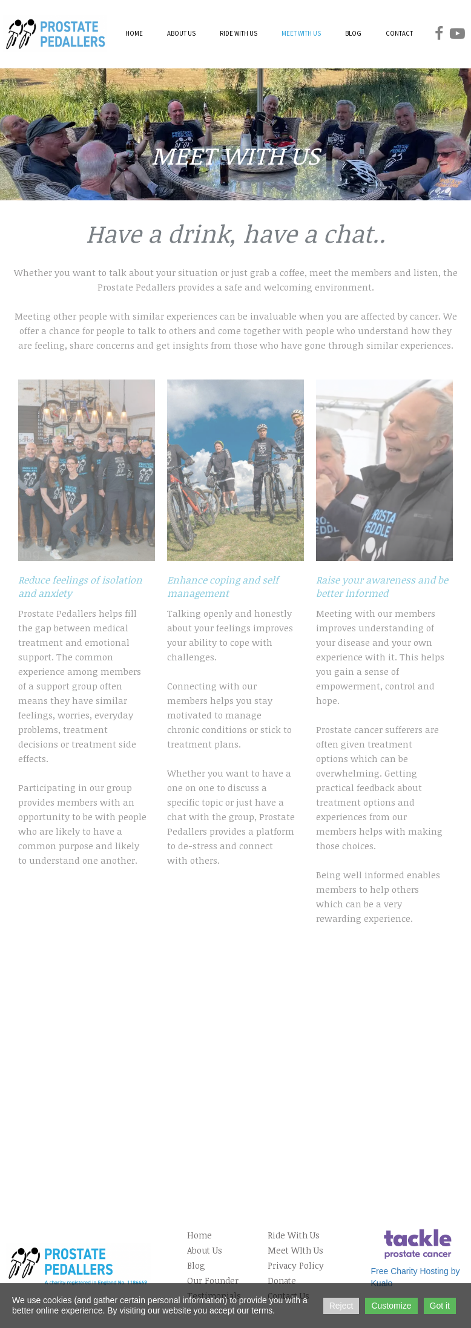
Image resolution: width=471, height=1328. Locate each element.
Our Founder (213, 1280)
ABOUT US (181, 33)
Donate (282, 1280)
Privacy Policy (296, 1265)
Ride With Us (294, 1235)
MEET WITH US (301, 33)
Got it (440, 1305)
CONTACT (399, 33)
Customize (391, 1305)
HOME (134, 33)
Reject (341, 1305)
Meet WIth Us (295, 1250)
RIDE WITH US (238, 33)
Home (199, 1235)
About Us (204, 1250)
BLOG (353, 33)
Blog (196, 1265)
